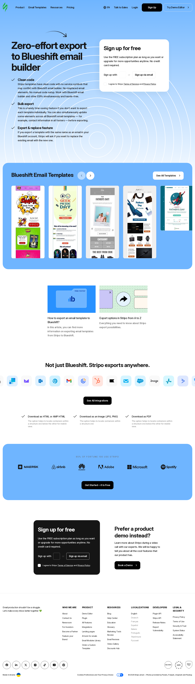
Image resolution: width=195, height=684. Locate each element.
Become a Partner (70, 631)
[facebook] (7, 665)
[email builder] (5, 7)
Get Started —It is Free (97, 485)
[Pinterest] (64, 665)
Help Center (112, 618)
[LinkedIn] (16, 665)
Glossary (111, 627)
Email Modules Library (91, 640)
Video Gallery (113, 644)
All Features (87, 622)
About (64, 613)
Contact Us (67, 618)
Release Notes (159, 622)
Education (111, 622)
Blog (109, 613)
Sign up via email (144, 74)
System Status (179, 630)
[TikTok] (45, 665)
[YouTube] (54, 665)
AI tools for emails (89, 636)
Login (135, 7)
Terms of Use (178, 621)
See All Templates (168, 175)
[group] (28, 222)
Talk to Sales (121, 7)
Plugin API (157, 613)
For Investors (67, 627)
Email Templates (37, 7)
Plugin (84, 618)
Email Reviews (113, 639)
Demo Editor (87, 613)
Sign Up (152, 7)
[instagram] (35, 665)
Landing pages (88, 631)
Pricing (70, 7)
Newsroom (67, 622)
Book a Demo (127, 565)
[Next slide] (90, 176)
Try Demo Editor (178, 7)
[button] (120, 675)
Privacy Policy (149, 84)
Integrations (87, 627)
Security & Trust (179, 626)
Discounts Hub (113, 648)
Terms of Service (131, 84)
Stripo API (157, 618)
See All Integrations (97, 400)
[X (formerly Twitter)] (26, 665)
